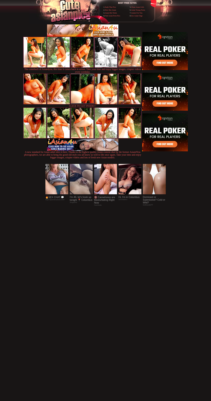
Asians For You (136, 13)
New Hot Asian (110, 10)
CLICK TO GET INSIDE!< (82, 106)
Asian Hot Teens (111, 13)
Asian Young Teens (138, 10)
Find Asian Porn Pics (112, 16)
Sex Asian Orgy (137, 16)
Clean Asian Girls (137, 7)
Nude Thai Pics (110, 7)
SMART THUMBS (111, 339)
